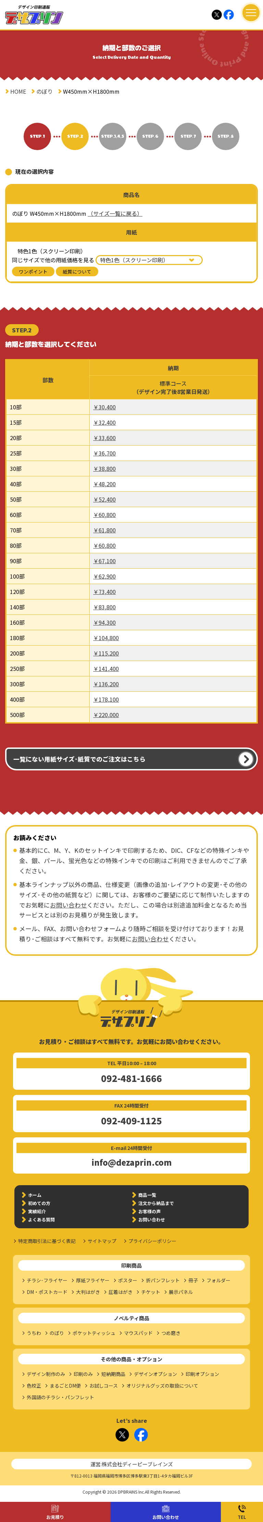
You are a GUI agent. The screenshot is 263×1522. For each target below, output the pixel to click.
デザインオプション (155, 1374)
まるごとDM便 (65, 1385)
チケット (150, 1291)
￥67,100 (104, 561)
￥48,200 (104, 484)
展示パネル (181, 1291)
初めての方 (39, 1203)
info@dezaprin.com (131, 1162)
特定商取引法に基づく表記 (47, 1241)
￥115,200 (106, 653)
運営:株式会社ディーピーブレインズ (131, 1464)
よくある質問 (41, 1219)
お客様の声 (149, 1211)
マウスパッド (138, 1332)
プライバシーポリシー (152, 1241)
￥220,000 (106, 715)
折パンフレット (163, 1280)
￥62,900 (104, 576)
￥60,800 (104, 515)
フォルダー (218, 1280)
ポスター (127, 1280)
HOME (18, 91)
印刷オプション (202, 1374)
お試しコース (103, 1385)
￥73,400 (104, 591)
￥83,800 (104, 607)
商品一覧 (147, 1195)
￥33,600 (104, 438)
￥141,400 (106, 668)
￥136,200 (106, 684)
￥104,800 (106, 638)
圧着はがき (121, 1291)
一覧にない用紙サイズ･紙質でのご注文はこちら (79, 759)
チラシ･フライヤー (47, 1280)
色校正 (34, 1385)
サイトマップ (102, 1241)
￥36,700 (104, 453)
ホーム (34, 1195)
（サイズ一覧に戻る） (115, 213)
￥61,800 (104, 530)
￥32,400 (104, 422)
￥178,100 (106, 699)
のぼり (44, 91)
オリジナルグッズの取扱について (162, 1385)
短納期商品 (113, 1374)
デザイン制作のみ (46, 1374)
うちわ (34, 1332)
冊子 (193, 1280)
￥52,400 (104, 499)
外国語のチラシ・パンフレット (60, 1397)
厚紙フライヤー (93, 1280)
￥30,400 (104, 407)
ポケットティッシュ (94, 1332)
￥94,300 (104, 622)
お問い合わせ (165, 1517)
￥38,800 (104, 468)
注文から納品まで (156, 1203)
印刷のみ (83, 1374)
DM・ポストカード (47, 1291)
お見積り (55, 1517)
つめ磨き (170, 1332)
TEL (242, 1517)
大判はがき (88, 1291)
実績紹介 (37, 1211)
